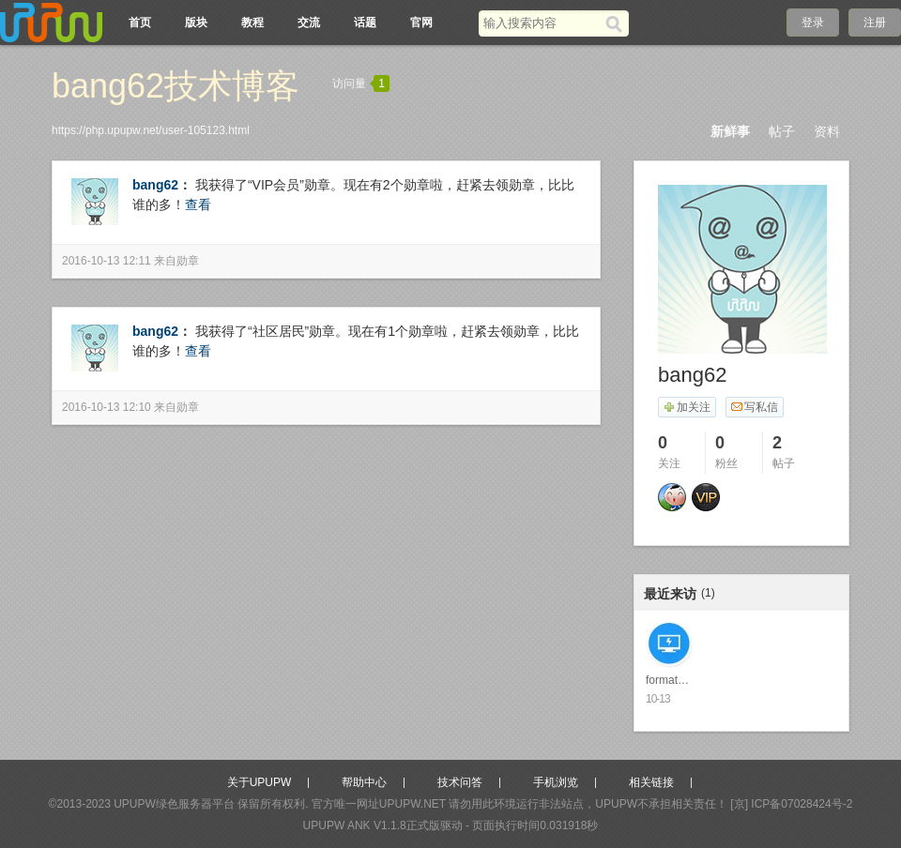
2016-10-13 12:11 (106, 260)
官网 (421, 22)
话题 (365, 22)
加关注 (686, 407)
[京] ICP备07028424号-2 (791, 803)
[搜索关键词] (542, 23)
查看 (198, 204)
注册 (874, 22)
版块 (196, 22)
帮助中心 (364, 782)
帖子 (782, 131)
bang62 (155, 184)
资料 (827, 131)
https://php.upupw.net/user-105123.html (151, 130)
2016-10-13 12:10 (106, 407)
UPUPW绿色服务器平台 (174, 803)
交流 (309, 22)
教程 (252, 22)
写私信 (754, 407)
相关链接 (651, 782)
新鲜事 (730, 131)
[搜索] (617, 23)
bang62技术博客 (175, 86)
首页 (140, 22)
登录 (813, 22)
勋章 (187, 260)
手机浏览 (555, 782)
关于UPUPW (259, 782)
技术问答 (459, 782)
